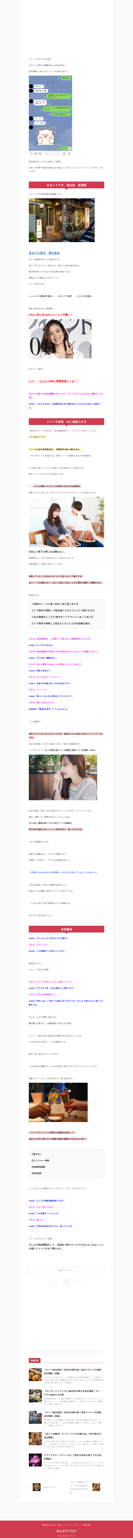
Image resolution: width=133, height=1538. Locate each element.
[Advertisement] (66, 25)
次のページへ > (66, 1269)
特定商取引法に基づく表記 (51, 1523)
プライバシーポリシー (72, 1523)
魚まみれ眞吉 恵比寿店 (42, 252)
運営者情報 (87, 1523)
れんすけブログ (66, 1529)
